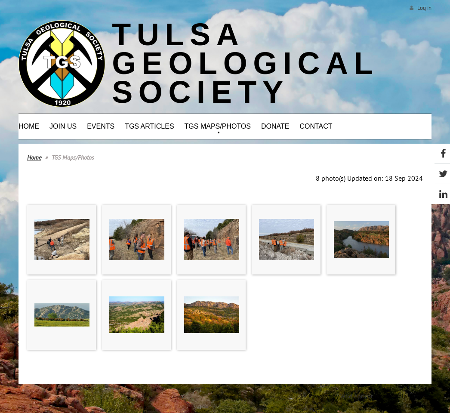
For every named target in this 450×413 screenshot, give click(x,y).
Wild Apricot (356, 396)
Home (34, 157)
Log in (424, 8)
